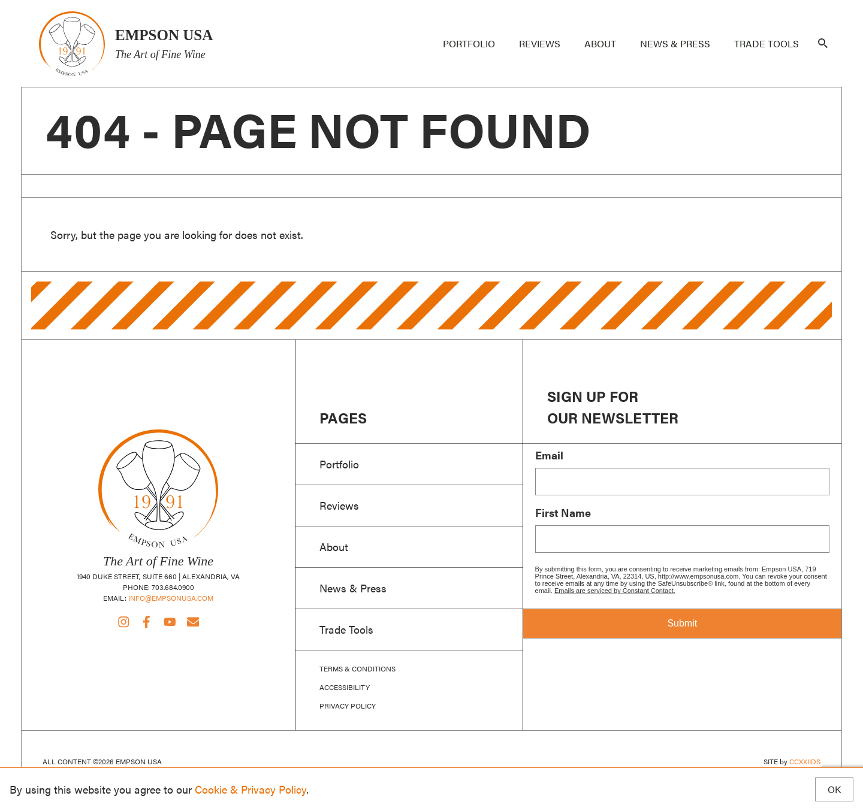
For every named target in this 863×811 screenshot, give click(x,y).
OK (834, 789)
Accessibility (344, 687)
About (600, 43)
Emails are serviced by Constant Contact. (614, 590)
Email (549, 455)
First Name (563, 512)
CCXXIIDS (804, 761)
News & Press (675, 43)
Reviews (539, 43)
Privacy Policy (347, 706)
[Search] (823, 44)
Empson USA (71, 43)
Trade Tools (766, 43)
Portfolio (469, 43)
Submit (682, 623)
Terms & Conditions (357, 668)
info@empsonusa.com (170, 597)
